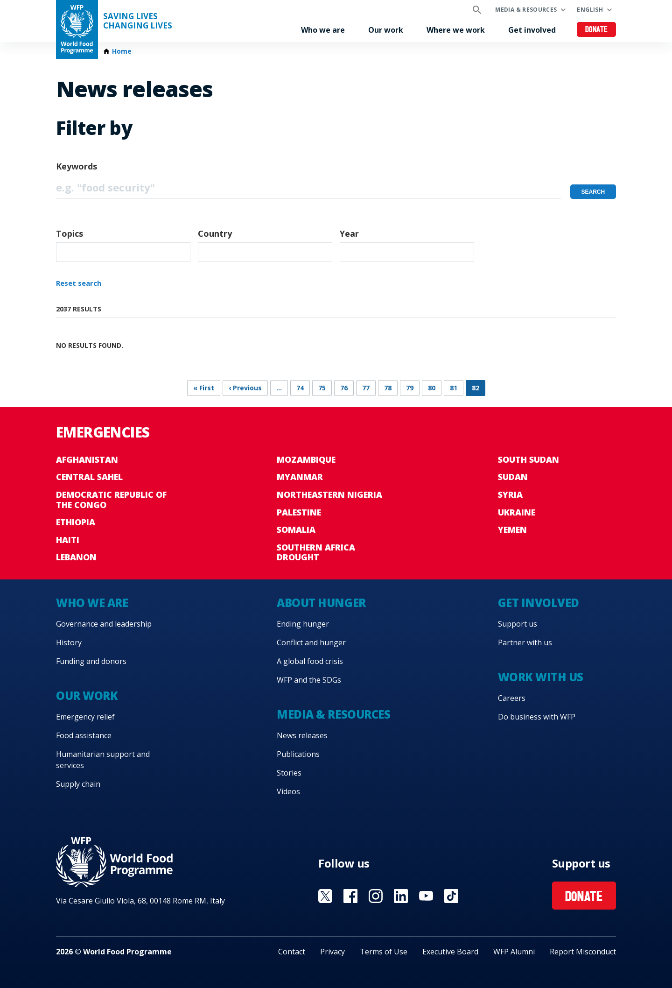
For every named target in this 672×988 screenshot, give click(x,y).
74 (300, 387)
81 (453, 387)
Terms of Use (383, 951)
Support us (517, 624)
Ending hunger (303, 624)
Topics (69, 233)
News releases (302, 735)
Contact (291, 951)
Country (215, 233)
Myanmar (300, 476)
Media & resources (526, 10)
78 (388, 387)
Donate (596, 30)
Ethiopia (75, 522)
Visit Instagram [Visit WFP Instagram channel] (376, 896)
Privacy (332, 951)
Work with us (540, 677)
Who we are (323, 30)
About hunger (321, 602)
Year (349, 233)
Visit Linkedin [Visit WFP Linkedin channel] (401, 896)
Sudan (513, 476)
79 (409, 387)
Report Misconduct (583, 951)
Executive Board (450, 951)
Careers (511, 698)
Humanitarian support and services (103, 759)
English (590, 10)
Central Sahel (89, 476)
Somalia (296, 529)
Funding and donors (91, 661)
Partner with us (525, 642)
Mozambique (306, 459)
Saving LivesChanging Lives (137, 21)
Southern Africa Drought (316, 552)
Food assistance (84, 735)
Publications (298, 754)
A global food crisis (310, 661)
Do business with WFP (536, 717)
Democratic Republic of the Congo (111, 499)
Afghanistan (87, 459)
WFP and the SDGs (309, 680)
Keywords (76, 166)
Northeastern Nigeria (329, 494)
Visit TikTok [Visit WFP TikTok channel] (451, 896)
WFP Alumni (514, 951)
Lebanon (76, 557)
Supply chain (78, 784)
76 (344, 387)
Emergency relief (85, 717)
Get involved (532, 30)
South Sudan (528, 459)
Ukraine (516, 512)
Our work (385, 30)
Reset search (78, 283)
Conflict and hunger (311, 642)
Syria (510, 494)
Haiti (67, 539)
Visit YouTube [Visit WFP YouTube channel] (426, 896)
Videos (288, 791)
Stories (289, 773)
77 (366, 387)
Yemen (512, 529)
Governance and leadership (104, 624)
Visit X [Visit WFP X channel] (325, 896)
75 (322, 387)
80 (431, 387)
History (69, 642)
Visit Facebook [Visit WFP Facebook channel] (350, 896)
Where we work (456, 30)
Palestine (299, 512)
